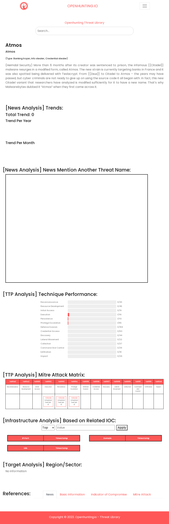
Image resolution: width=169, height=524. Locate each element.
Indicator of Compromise (109, 494)
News (50, 494)
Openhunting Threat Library (84, 23)
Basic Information (72, 494)
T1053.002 (48, 398)
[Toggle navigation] (145, 6)
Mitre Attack (142, 494)
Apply (122, 427)
